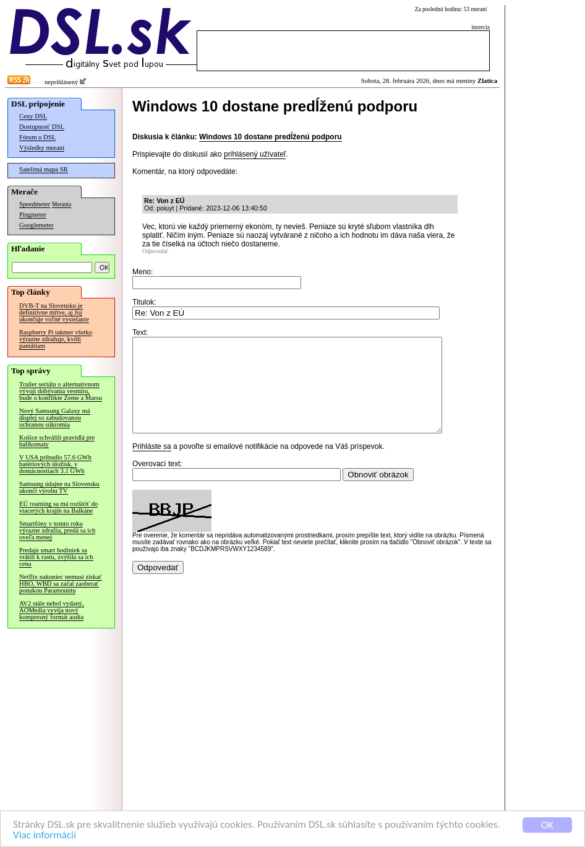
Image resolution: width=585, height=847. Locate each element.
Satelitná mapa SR (43, 169)
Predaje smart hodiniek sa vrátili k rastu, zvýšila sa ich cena (56, 557)
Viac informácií (44, 836)
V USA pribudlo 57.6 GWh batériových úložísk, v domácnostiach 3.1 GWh (55, 464)
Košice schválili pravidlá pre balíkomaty (57, 441)
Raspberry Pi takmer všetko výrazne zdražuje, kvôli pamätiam (55, 339)
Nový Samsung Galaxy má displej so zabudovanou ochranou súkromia (54, 417)
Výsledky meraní (41, 147)
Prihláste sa (151, 465)
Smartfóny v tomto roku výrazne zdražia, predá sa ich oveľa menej (57, 530)
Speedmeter (34, 204)
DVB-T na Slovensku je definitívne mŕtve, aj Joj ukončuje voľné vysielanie (54, 312)
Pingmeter (32, 214)
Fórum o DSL (37, 137)
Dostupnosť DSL (41, 126)
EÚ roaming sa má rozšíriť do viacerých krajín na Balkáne (58, 507)
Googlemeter (36, 225)
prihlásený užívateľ (255, 154)
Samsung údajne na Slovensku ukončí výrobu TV (59, 487)
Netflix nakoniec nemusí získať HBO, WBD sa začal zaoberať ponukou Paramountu (60, 583)
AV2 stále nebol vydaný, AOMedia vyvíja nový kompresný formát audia (51, 610)
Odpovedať (155, 251)
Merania (61, 204)
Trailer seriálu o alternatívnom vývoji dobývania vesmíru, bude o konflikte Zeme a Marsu (60, 391)
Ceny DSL (33, 116)
